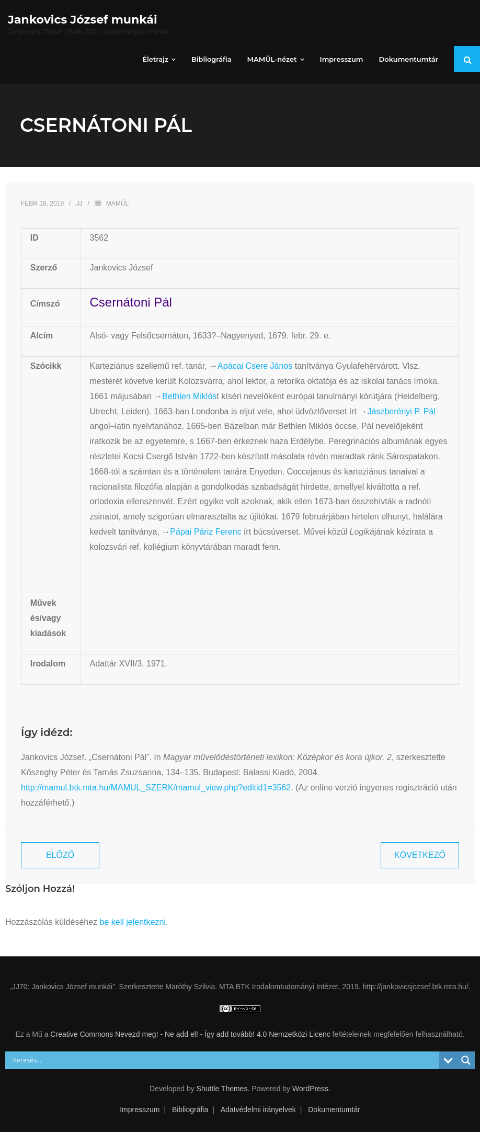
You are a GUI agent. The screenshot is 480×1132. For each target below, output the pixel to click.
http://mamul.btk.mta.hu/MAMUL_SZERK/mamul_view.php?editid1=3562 (156, 787)
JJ (79, 203)
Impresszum (139, 1109)
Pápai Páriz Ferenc (205, 531)
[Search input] (225, 1060)
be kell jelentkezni (133, 922)
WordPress (310, 1088)
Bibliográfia (190, 1109)
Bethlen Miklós (189, 396)
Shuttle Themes (222, 1088)
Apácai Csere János (255, 365)
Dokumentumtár (334, 1109)
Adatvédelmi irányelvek (258, 1109)
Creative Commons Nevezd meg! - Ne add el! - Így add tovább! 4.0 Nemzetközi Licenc (190, 1034)
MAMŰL (117, 203)
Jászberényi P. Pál (401, 411)
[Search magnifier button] (466, 1060)
